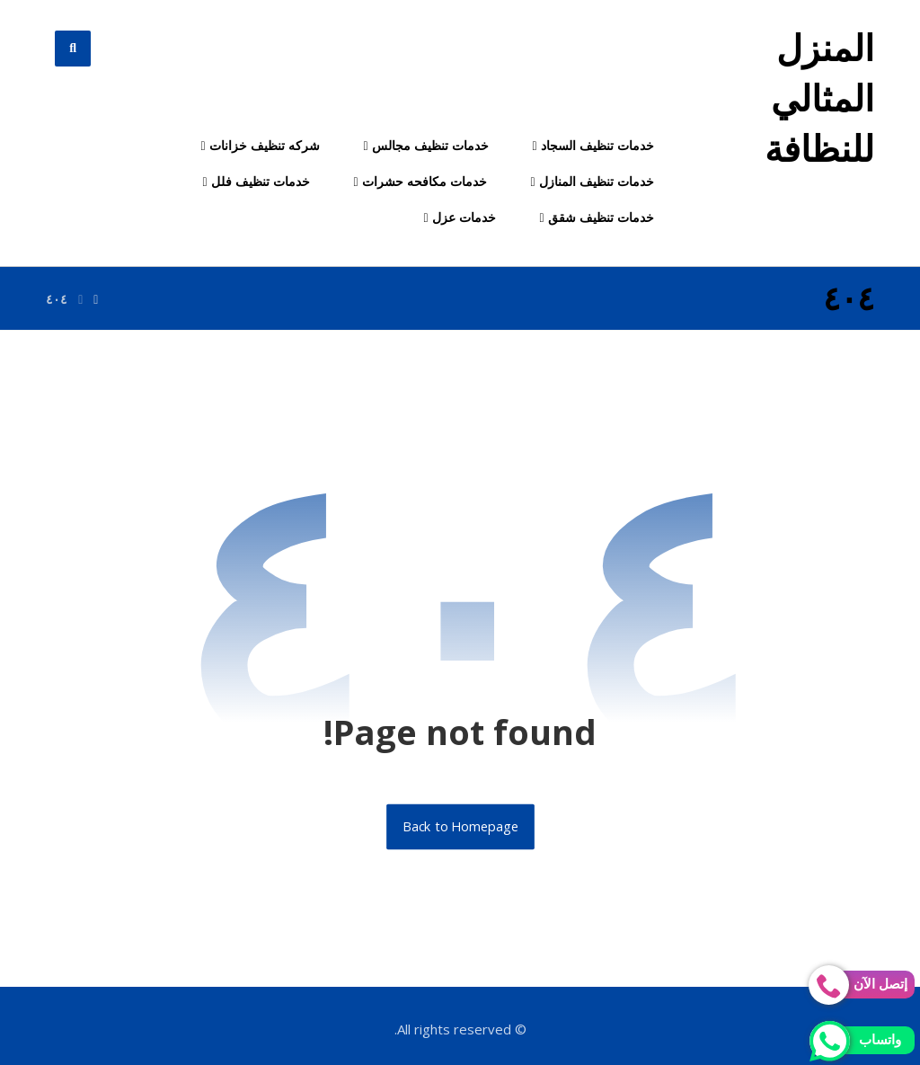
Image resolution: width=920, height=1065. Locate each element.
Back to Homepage (460, 827)
